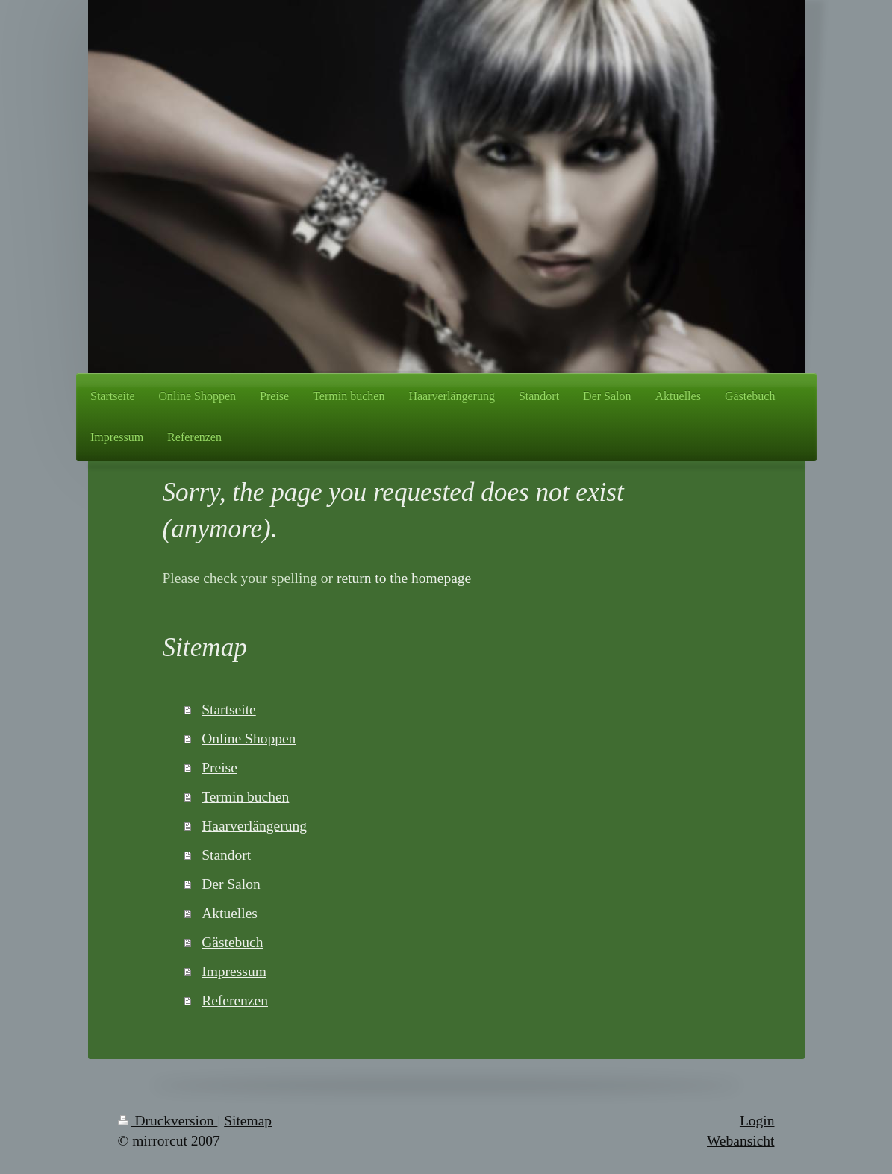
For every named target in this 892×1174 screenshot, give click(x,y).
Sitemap (248, 1120)
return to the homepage (404, 578)
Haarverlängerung (254, 826)
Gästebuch (232, 942)
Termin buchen (245, 797)
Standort (226, 855)
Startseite (229, 709)
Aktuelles (230, 913)
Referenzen (235, 1000)
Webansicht (740, 1141)
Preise (219, 767)
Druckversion (168, 1120)
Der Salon (231, 884)
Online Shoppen (249, 738)
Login (757, 1120)
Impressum (234, 971)
